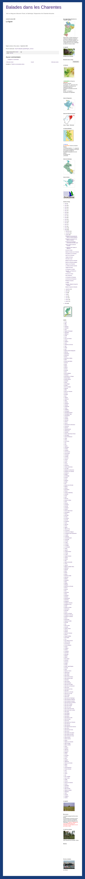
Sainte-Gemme (67, 737)
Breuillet (66, 385)
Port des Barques (67, 645)
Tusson (65, 773)
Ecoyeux (66, 477)
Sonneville (66, 755)
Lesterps (66, 557)
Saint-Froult (66, 696)
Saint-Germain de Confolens (70, 702)
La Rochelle (66, 539)
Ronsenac (66, 661)
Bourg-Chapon (67, 377)
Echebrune (66, 473)
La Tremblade (67, 547)
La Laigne (66, 534)
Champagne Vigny (68, 414)
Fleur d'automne (68, 275)
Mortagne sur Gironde (68, 614)
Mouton (65, 618)
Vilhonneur (66, 787)
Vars (65, 775)
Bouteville (66, 380)
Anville (65, 335)
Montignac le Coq (67, 604)
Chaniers (66, 417)
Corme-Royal (67, 453)
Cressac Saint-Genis (68, 466)
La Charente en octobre (70, 269)
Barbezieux (66, 355)
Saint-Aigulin (66, 673)
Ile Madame (66, 521)
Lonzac (65, 563)
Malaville (66, 569)
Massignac (66, 580)
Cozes (65, 462)
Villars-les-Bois (67, 788)
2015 (66, 219)
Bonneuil (66, 370)
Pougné (65, 646)
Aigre (65, 323)
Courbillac (66, 456)
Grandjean (66, 507)
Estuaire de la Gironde (68, 485)
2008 (66, 303)
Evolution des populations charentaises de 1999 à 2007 (71, 242)
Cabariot (66, 397)
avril (67, 296)
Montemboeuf (67, 598)
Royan (65, 669)
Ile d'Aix (65, 516)
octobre (67, 234)
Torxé (65, 770)
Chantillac (66, 418)
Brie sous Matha (67, 386)
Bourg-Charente (67, 379)
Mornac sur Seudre (68, 613)
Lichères (66, 559)
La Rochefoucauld (68, 537)
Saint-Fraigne (67, 695)
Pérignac (66, 631)
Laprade (66, 550)
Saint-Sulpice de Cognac (69, 732)
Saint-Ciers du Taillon (68, 684)
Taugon (65, 764)
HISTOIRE (66, 515)
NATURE (11, 53)
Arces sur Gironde (68, 338)
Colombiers (66, 447)
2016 (66, 217)
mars (67, 297)
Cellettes (66, 402)
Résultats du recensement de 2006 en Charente (71, 239)
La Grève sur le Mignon (69, 531)
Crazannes (66, 465)
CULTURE (66, 468)
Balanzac (66, 352)
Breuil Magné (67, 383)
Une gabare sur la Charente (70, 253)
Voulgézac (66, 796)
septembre (68, 289)
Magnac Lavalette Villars (69, 566)
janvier (67, 301)
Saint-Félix (66, 690)
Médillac (66, 583)
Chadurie (66, 405)
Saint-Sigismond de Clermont (70, 726)
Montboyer (66, 595)
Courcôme (66, 457)
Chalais (65, 408)
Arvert (65, 343)
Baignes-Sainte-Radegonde (69, 350)
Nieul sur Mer (67, 625)
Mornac (65, 612)
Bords (65, 371)
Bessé (65, 364)
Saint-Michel (66, 716)
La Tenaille (66, 545)
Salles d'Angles (67, 743)
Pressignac (66, 651)
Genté (65, 501)
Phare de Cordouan (68, 633)
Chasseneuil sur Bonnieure (69, 424)
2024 (66, 205)
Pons (65, 639)
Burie (65, 396)
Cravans (66, 463)
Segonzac (66, 749)
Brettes (65, 382)
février (67, 299)
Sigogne (66, 752)
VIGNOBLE (66, 785)
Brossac (66, 393)
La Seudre (66, 544)
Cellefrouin (66, 399)
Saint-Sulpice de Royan (69, 734)
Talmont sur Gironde (68, 763)
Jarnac (65, 522)
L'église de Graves (69, 257)
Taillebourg (66, 761)
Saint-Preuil (66, 720)
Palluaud (66, 630)
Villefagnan (66, 791)
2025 (66, 203)
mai (66, 294)
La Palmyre (66, 536)
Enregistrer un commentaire (13, 59)
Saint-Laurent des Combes (69, 710)
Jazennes (66, 524)
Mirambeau (66, 592)
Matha (65, 581)
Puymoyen (66, 652)
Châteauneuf (66, 430)
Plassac (65, 634)
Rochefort (66, 660)
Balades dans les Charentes (33, 7)
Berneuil (66, 362)
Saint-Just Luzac (67, 707)
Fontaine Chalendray (68, 492)
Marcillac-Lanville (67, 575)
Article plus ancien (54, 62)
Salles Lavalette (67, 744)
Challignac (66, 409)
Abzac (65, 322)
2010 (66, 227)
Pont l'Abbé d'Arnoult (68, 640)
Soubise (66, 756)
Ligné (65, 560)
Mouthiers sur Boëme (68, 616)
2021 (66, 210)
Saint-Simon (66, 728)
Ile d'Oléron (66, 518)
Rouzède (66, 667)
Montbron (66, 596)
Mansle (65, 572)
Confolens (66, 450)
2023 (66, 207)
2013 (66, 222)
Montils (65, 605)
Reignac (66, 655)
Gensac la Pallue (67, 500)
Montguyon (66, 601)
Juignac (65, 527)
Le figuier (67, 282)
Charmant (66, 420)
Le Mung (66, 553)
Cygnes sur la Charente (70, 264)
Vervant (65, 784)
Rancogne (66, 654)
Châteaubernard (67, 429)
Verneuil (66, 781)
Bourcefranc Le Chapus (69, 376)
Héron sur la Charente (69, 255)
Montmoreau (66, 608)
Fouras (65, 495)
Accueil (32, 62)
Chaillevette (66, 406)
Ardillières (66, 341)
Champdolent (67, 415)
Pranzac (66, 649)
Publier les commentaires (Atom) (17, 64)
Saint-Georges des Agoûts (69, 701)
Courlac (65, 460)
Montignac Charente (69, 280)
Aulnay (65, 347)
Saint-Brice (66, 679)
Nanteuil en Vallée (68, 621)
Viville (65, 793)
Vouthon (66, 797)
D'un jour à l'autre (68, 250)
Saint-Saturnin (67, 723)
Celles (65, 400)
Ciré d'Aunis (66, 441)
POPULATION (67, 642)
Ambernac (66, 326)
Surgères (66, 759)
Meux (65, 590)
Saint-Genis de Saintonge (69, 698)
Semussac (66, 750)
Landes (65, 548)
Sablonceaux (66, 672)
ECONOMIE (66, 476)
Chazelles (66, 432)
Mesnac (65, 587)
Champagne (66, 411)
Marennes (66, 577)
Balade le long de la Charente (71, 260)
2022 (66, 208)
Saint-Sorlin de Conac (68, 729)
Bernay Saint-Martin (68, 361)
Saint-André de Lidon (68, 678)
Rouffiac (66, 663)
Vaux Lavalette (67, 776)
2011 (66, 226)
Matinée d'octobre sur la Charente (72, 251)
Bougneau (66, 374)
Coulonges (66, 454)
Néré (65, 624)
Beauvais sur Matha (68, 358)
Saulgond (66, 747)
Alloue (65, 325)
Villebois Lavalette (68, 790)
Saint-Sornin (66, 731)
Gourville (66, 506)
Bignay (65, 365)
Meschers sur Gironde (68, 586)
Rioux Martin (66, 658)
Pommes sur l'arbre (69, 273)
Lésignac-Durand (67, 556)
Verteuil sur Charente (68, 782)
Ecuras (65, 479)
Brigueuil (66, 388)
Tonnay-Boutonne (67, 767)
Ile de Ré (66, 519)
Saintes (65, 740)
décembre (68, 231)
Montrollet (66, 610)
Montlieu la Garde (67, 607)
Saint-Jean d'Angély (68, 704)
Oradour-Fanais (67, 628)
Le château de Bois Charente (71, 265)
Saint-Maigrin (67, 713)
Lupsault (66, 565)
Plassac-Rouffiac (67, 636)
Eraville (65, 482)
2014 (66, 221)
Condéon (66, 448)
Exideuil (65, 488)
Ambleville (66, 328)
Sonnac (65, 753)
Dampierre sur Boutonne (69, 470)
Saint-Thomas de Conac (69, 735)
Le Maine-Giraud (67, 551)
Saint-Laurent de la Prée (69, 708)
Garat (65, 497)
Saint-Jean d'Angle (68, 705)
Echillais (66, 474)
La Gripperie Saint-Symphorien (70, 533)
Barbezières (66, 353)
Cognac (65, 445)
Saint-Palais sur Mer (68, 717)
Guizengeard (66, 512)
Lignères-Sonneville (68, 562)
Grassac (66, 509)
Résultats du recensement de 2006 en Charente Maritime (71, 237)
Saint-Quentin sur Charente (69, 722)
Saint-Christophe (67, 682)
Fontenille (66, 494)
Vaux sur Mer (67, 778)
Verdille (65, 779)
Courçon (66, 459)
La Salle (66, 542)
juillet (67, 290)
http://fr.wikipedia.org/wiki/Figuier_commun (24, 48)
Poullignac (66, 648)
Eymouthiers (66, 489)
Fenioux (66, 491)
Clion (65, 444)
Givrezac (66, 503)
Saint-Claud (66, 687)
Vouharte (66, 794)
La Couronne (66, 530)
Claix (65, 442)
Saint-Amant (66, 675)
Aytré (65, 349)
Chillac (65, 438)
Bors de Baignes (67, 373)
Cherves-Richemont (68, 436)
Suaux (65, 758)
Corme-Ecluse (67, 451)
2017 (66, 215)
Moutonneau (66, 619)
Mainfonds (66, 568)
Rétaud (65, 657)
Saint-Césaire (67, 681)
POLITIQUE (66, 637)
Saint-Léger (66, 711)
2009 (66, 229)
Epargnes (66, 480)
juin (66, 292)
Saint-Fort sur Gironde (68, 692)
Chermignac (66, 435)
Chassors (66, 427)
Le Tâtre (66, 554)
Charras (66, 421)
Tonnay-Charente (67, 769)
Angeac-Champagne (68, 331)
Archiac (65, 340)
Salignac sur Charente (68, 741)
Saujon (65, 746)
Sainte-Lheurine (67, 738)
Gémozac (66, 498)
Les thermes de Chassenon (70, 279)
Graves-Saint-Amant (68, 510)
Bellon (65, 359)
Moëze (65, 593)
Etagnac (66, 486)
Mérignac (66, 584)
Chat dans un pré (68, 258)
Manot (65, 571)
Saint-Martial (66, 714)
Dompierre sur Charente (69, 471)
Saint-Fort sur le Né (68, 693)
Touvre (65, 772)
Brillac (65, 389)
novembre (68, 233)
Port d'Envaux (67, 643)
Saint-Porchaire (67, 719)
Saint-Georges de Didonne (69, 699)
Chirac (65, 439)
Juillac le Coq (67, 528)
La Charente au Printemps (70, 277)
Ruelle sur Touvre (67, 670)
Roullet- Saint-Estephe (68, 666)
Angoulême (66, 332)
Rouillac (66, 664)
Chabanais (66, 403)
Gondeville (66, 504)
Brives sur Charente (68, 391)
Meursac (66, 589)
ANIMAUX (66, 334)
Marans (65, 574)
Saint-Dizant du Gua (68, 689)
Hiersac (65, 513)
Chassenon (66, 426)
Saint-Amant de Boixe (68, 676)
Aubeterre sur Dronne (68, 344)
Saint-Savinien (67, 725)
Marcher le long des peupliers (71, 262)
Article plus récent (9, 62)
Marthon (66, 578)
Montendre (66, 599)
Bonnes (65, 368)
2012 (66, 224)
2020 (66, 212)
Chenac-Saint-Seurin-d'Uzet (69, 433)
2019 (66, 214)
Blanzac (66, 367)
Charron (66, 423)
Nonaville (66, 627)
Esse (65, 483)
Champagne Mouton (68, 412)
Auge (65, 346)
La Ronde (66, 540)
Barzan (65, 356)
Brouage (66, 394)
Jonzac (65, 525)
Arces (65, 337)
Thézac (65, 765)
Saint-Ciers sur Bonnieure (69, 686)
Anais (65, 329)
